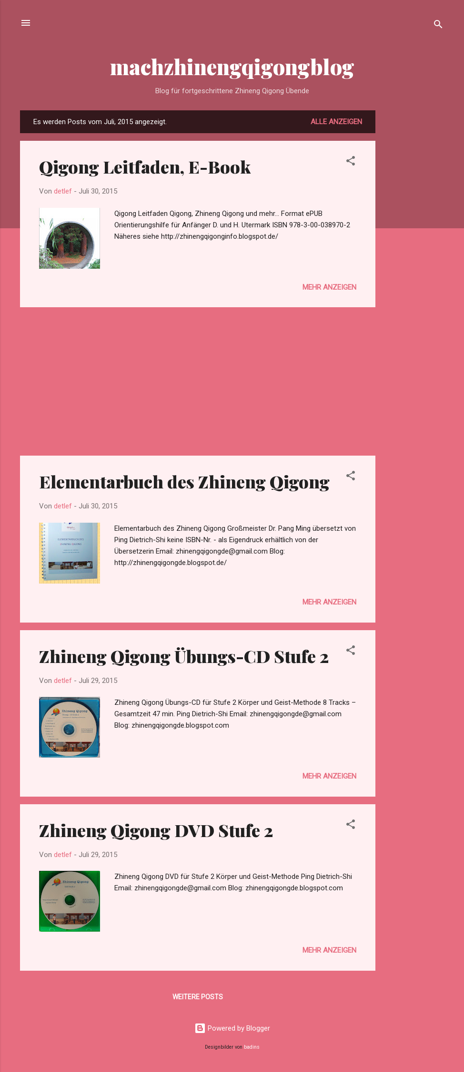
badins (252, 1047)
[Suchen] (438, 25)
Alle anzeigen (336, 121)
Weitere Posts (197, 997)
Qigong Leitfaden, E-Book (145, 166)
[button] (350, 162)
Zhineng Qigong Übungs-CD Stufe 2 (184, 655)
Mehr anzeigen (329, 287)
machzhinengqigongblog (232, 66)
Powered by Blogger (232, 1028)
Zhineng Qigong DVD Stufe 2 (156, 830)
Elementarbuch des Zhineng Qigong (184, 481)
